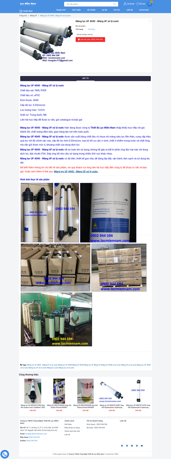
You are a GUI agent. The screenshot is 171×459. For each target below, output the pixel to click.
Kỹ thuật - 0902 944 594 (96, 428)
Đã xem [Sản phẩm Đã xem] (140, 4)
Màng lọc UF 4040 (65, 365)
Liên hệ (129, 10)
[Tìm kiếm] (114, 4)
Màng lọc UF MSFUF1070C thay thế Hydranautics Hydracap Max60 (138, 406)
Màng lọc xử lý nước (66, 368)
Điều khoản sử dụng (72, 428)
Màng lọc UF (88, 365)
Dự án (104, 10)
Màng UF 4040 (77, 365)
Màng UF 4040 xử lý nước (111, 365)
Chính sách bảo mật (72, 431)
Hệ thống (91, 10)
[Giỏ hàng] (149, 4)
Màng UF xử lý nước (128, 365)
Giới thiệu (76, 10)
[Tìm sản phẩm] (87, 4)
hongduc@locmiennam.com (36, 434)
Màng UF (97, 365)
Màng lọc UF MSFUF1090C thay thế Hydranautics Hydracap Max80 (112, 406)
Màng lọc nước (52, 368)
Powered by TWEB (111, 454)
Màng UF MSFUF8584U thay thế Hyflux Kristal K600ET (59, 406)
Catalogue (144, 10)
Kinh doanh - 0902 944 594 (97, 424)
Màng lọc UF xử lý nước (38, 368)
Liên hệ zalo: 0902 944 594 (90, 39)
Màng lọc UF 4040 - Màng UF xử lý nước (42, 365)
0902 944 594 (34, 437)
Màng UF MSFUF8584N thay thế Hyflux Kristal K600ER (85, 406)
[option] (46, 41)
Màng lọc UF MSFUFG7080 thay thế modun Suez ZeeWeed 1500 (33, 406)
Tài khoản (129, 4)
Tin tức (117, 10)
